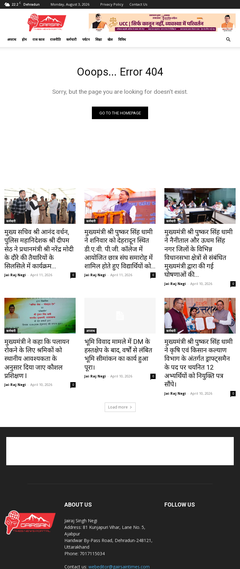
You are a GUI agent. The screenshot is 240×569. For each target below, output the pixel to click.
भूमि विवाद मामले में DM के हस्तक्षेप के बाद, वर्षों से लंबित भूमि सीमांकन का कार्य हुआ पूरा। (118, 333)
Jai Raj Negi (15, 261)
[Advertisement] (120, 412)
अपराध (11, 39)
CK (122, 563)
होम (24, 39)
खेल (110, 39)
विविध (122, 39)
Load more (120, 368)
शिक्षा (98, 39)
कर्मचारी (71, 39)
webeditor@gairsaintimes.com (119, 528)
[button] (228, 40)
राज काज (38, 39)
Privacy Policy (111, 4)
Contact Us (138, 4)
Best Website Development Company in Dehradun (173, 563)
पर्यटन (86, 39)
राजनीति (55, 39)
